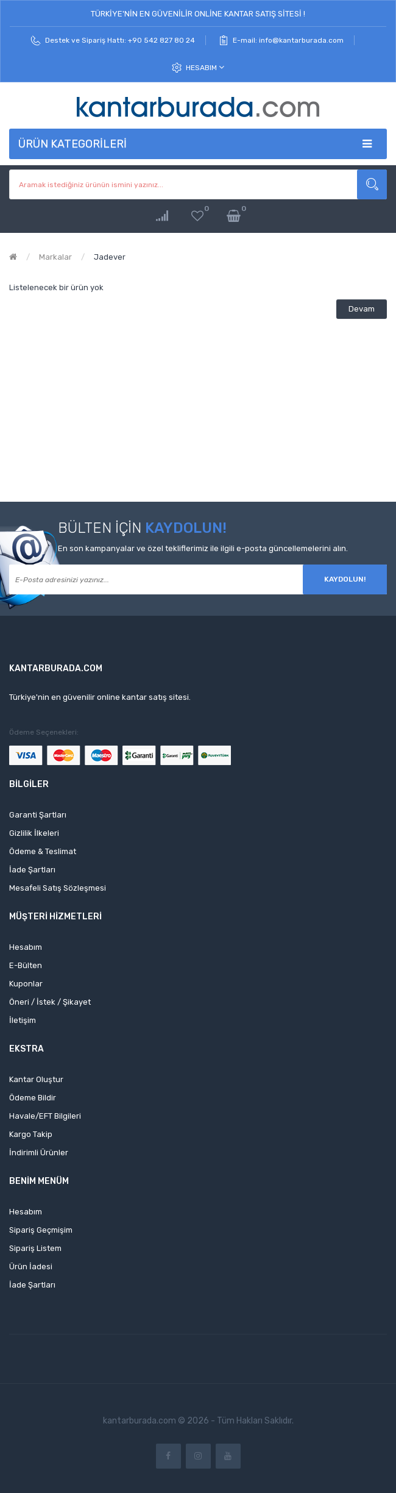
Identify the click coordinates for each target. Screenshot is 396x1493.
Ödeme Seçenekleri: (44, 732)
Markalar (55, 257)
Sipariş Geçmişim (40, 1230)
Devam (361, 308)
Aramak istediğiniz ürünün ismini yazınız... (372, 184)
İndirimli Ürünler (38, 1152)
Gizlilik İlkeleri (34, 833)
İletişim (22, 1020)
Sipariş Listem (35, 1248)
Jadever (110, 257)
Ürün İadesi (30, 1266)
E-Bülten (25, 965)
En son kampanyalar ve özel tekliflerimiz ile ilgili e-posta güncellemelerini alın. (203, 548)
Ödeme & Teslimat (42, 851)
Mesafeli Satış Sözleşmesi (57, 888)
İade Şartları (32, 869)
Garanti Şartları (37, 814)
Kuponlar (26, 983)
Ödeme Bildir (32, 1097)
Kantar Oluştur (36, 1079)
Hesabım (205, 67)
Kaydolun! (345, 579)
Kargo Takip (30, 1134)
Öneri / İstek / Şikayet (50, 1002)
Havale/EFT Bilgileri (45, 1116)
